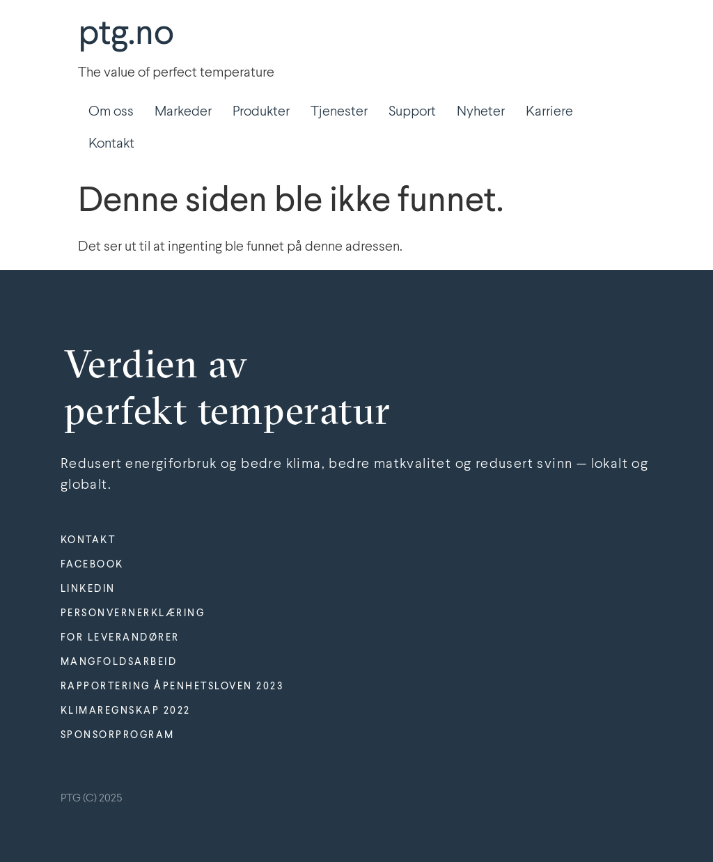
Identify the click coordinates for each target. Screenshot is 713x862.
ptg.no (126, 34)
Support (412, 112)
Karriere (549, 112)
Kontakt (111, 144)
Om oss (111, 112)
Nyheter (481, 112)
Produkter (261, 112)
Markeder (183, 112)
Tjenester (339, 112)
